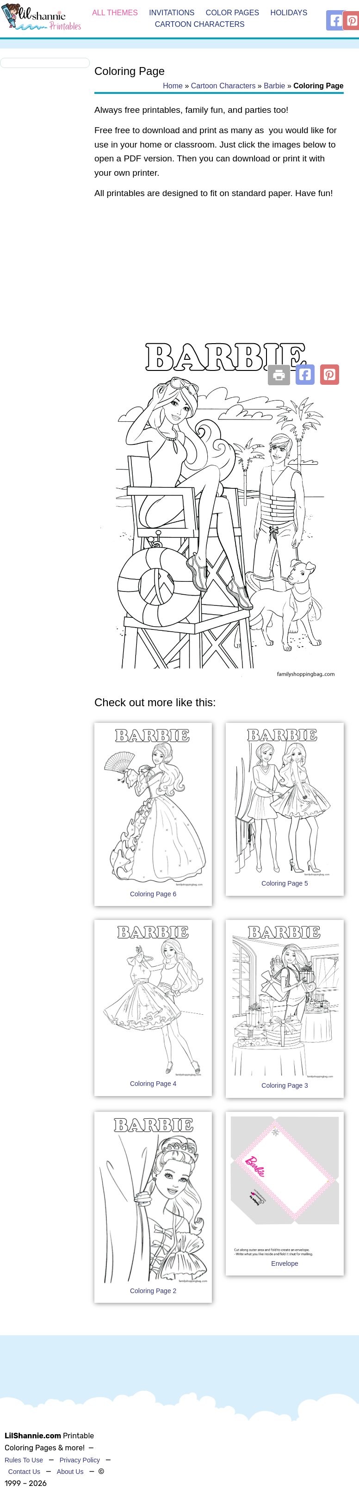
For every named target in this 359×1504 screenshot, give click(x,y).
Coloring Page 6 (153, 894)
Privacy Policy (80, 1460)
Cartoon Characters (200, 25)
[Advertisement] (218, 281)
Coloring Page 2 (153, 1290)
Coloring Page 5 (284, 883)
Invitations (171, 13)
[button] (305, 374)
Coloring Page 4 (153, 1083)
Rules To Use (24, 1460)
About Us (70, 1471)
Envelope (284, 1263)
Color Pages (232, 13)
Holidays (289, 13)
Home (173, 86)
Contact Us (24, 1471)
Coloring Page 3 (284, 1085)
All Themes (115, 13)
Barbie (274, 86)
